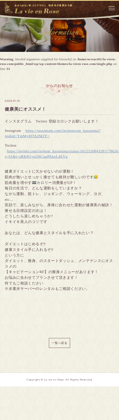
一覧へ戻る (59, 343)
